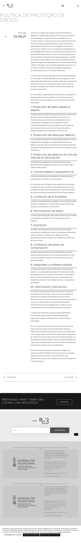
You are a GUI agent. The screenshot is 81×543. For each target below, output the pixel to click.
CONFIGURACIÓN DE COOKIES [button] (12, 535)
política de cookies (64, 532)
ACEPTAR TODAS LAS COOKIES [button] (50, 535)
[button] (63, 5)
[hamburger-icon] (76, 434)
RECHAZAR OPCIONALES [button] (31, 535)
